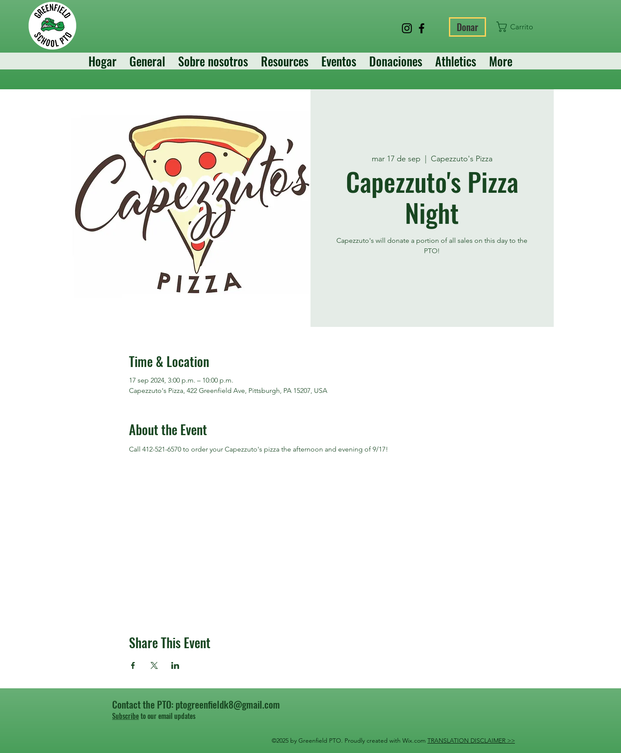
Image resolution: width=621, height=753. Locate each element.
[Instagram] (407, 28)
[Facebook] (421, 28)
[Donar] (467, 27)
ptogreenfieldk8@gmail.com (228, 704)
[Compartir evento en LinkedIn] (175, 665)
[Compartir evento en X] (154, 665)
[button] (516, 27)
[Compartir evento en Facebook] (133, 665)
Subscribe (125, 716)
